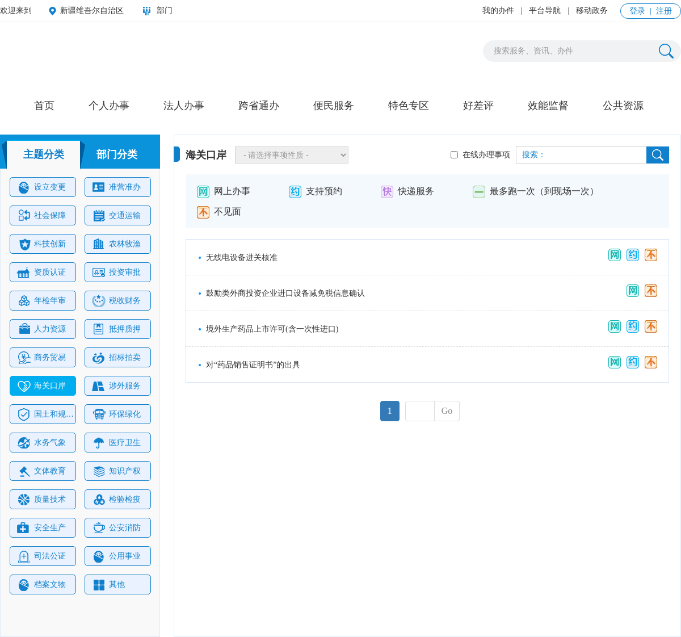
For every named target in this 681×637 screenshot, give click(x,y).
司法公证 (41, 556)
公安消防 (116, 528)
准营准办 (116, 187)
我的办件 (498, 10)
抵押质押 (116, 329)
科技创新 (41, 244)
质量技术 (41, 499)
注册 (664, 11)
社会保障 (41, 215)
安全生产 (41, 528)
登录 (637, 11)
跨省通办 (258, 105)
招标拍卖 (116, 357)
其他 (108, 585)
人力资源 (41, 329)
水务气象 (41, 443)
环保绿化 (116, 414)
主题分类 (43, 154)
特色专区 (408, 105)
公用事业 (116, 556)
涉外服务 (116, 386)
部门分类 (116, 154)
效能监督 (548, 105)
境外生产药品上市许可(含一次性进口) (272, 329)
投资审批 (116, 272)
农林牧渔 (116, 244)
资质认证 (40, 272)
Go (447, 411)
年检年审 (41, 301)
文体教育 (41, 471)
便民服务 (333, 105)
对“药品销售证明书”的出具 (253, 365)
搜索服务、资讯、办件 (533, 51)
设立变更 (41, 187)
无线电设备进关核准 (242, 257)
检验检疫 (116, 499)
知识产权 (116, 471)
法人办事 (183, 105)
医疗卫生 (116, 443)
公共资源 (623, 105)
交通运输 (116, 215)
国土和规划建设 (45, 414)
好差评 (478, 105)
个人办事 (109, 105)
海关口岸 (41, 386)
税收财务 (116, 301)
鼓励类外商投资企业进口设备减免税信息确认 (285, 293)
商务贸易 (41, 357)
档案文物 (41, 585)
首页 (44, 105)
